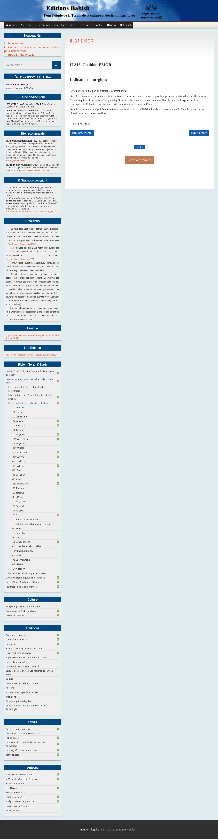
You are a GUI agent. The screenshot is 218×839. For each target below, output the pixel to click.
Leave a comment (139, 160)
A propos (27, 25)
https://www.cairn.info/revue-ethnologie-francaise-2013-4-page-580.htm (32, 336)
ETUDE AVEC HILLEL (21, 54)
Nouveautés (84, 25)
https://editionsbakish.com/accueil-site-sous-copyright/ (30, 211)
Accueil (13, 25)
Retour (139, 146)
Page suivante (199, 133)
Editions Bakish (128, 829)
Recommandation (48, 25)
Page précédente (81, 133)
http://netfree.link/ (18, 161)
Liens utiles (67, 25)
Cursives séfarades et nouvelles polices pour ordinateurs (32, 49)
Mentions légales (89, 829)
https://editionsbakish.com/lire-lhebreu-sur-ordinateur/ (32, 354)
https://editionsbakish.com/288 (35, 170)
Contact (99, 25)
